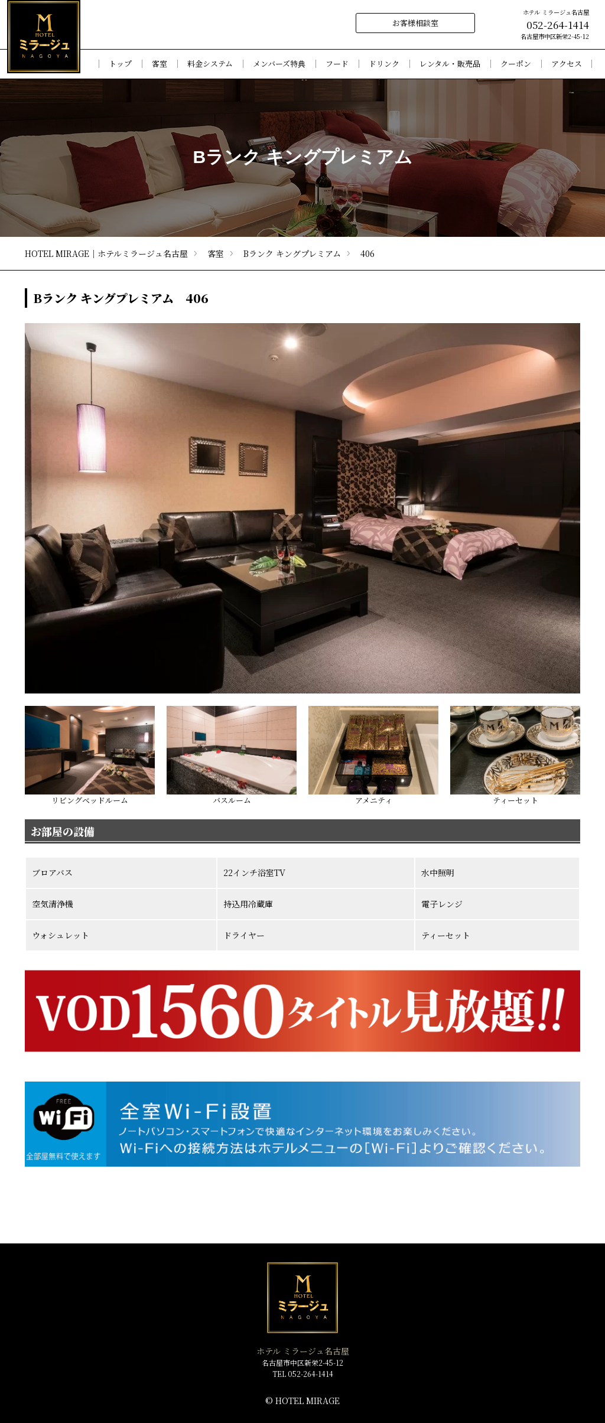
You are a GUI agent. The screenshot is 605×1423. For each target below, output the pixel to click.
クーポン (515, 64)
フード (337, 64)
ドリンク (384, 64)
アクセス (566, 64)
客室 (215, 253)
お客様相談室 (415, 22)
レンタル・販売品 (449, 64)
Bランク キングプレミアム (292, 253)
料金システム (210, 64)
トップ (120, 64)
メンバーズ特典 (279, 64)
